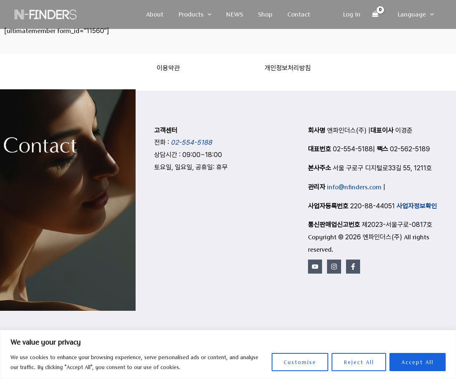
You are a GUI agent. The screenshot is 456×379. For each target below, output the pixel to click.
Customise (300, 362)
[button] (209, 14)
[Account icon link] (353, 14)
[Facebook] (353, 267)
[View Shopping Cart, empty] (377, 14)
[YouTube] (315, 267)
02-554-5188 (191, 142)
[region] (228, 354)
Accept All (417, 362)
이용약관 (168, 68)
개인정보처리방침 (288, 68)
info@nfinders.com (354, 187)
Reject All (359, 362)
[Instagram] (334, 267)
